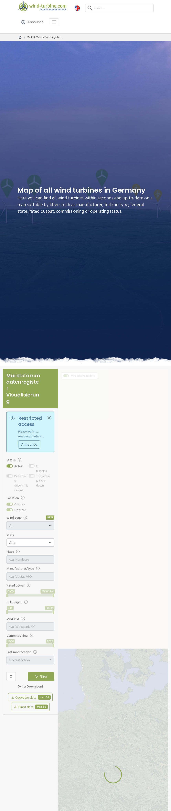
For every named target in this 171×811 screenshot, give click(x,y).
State (10, 534)
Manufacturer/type (23, 568)
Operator (16, 618)
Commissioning (20, 635)
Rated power (18, 585)
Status (14, 460)
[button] (77, 8)
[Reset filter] (11, 676)
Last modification (21, 652)
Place (13, 551)
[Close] (49, 418)
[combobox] (30, 559)
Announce (29, 444)
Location (15, 498)
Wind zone (17, 517)
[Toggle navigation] (54, 21)
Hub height (17, 602)
